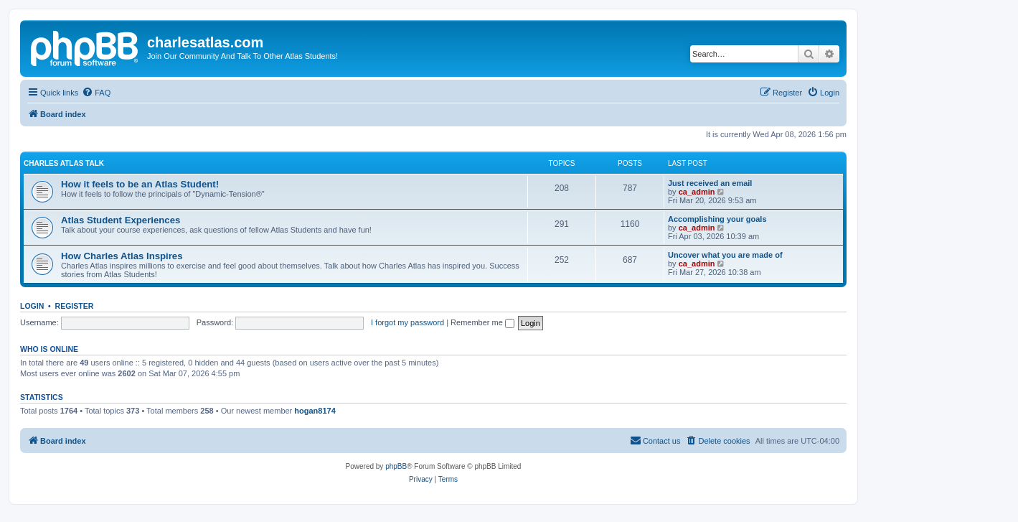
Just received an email (710, 183)
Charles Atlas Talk (64, 163)
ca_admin (697, 191)
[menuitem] (96, 92)
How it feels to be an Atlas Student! (140, 184)
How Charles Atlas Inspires (122, 256)
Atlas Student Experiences (120, 220)
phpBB (396, 466)
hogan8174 (314, 410)
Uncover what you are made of (725, 255)
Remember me (482, 322)
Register (74, 306)
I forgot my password (407, 322)
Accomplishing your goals (717, 219)
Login (32, 306)
